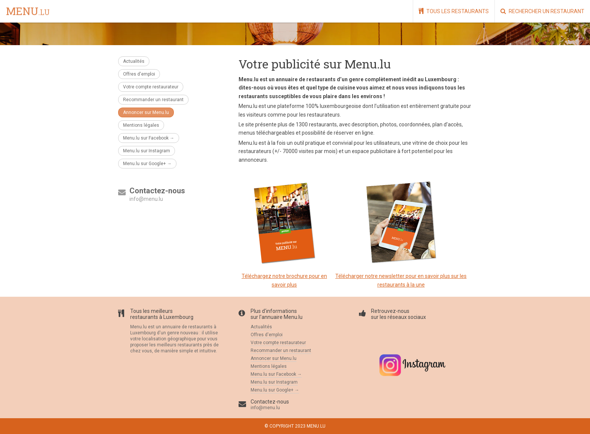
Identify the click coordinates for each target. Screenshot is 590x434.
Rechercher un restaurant (542, 11)
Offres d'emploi (139, 74)
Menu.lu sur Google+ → (147, 163)
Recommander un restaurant (153, 99)
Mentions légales (141, 125)
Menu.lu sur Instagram (146, 150)
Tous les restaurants (454, 11)
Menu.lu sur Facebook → (148, 138)
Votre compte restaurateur (150, 87)
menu (28, 11)
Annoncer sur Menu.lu (146, 112)
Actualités (133, 61)
